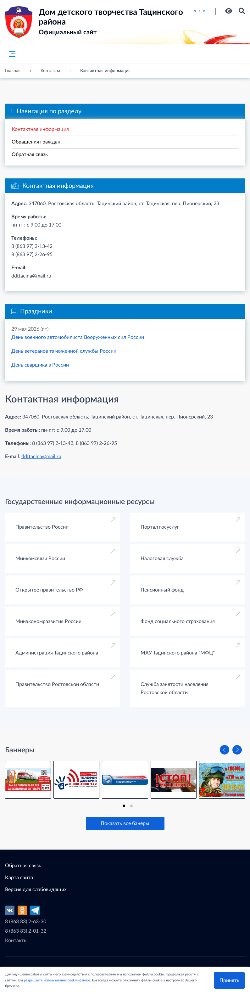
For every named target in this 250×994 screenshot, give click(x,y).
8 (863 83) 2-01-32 (25, 931)
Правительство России (42, 527)
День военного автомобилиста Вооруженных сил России (77, 337)
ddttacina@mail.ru (41, 456)
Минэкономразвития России (48, 621)
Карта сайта (19, 877)
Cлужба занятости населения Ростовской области (174, 688)
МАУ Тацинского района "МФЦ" (178, 652)
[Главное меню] (10, 53)
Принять (229, 980)
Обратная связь (30, 154)
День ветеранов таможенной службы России (63, 351)
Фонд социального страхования (178, 621)
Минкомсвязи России (40, 558)
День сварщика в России (40, 365)
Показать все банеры (125, 823)
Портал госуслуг (160, 527)
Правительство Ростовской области (57, 684)
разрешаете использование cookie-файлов (57, 980)
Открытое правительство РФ (49, 589)
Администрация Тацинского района (56, 652)
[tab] (124, 806)
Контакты (16, 940)
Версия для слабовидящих (36, 889)
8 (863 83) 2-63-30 (25, 921)
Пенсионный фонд (162, 589)
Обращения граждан (36, 141)
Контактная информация (40, 129)
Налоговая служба (162, 558)
